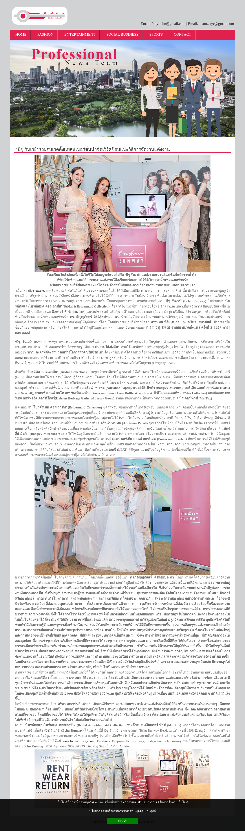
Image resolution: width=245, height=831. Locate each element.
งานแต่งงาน (40, 290)
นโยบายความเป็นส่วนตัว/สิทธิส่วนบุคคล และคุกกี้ (122, 811)
